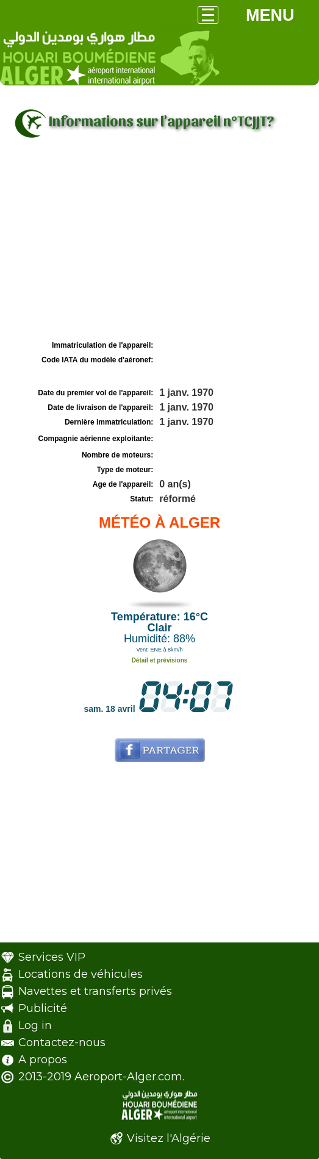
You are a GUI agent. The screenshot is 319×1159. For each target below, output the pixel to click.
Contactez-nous (62, 1042)
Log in (35, 1025)
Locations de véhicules (80, 974)
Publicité (42, 1008)
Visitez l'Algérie (168, 1138)
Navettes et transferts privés (95, 991)
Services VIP (51, 957)
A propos (42, 1059)
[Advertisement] (159, 245)
